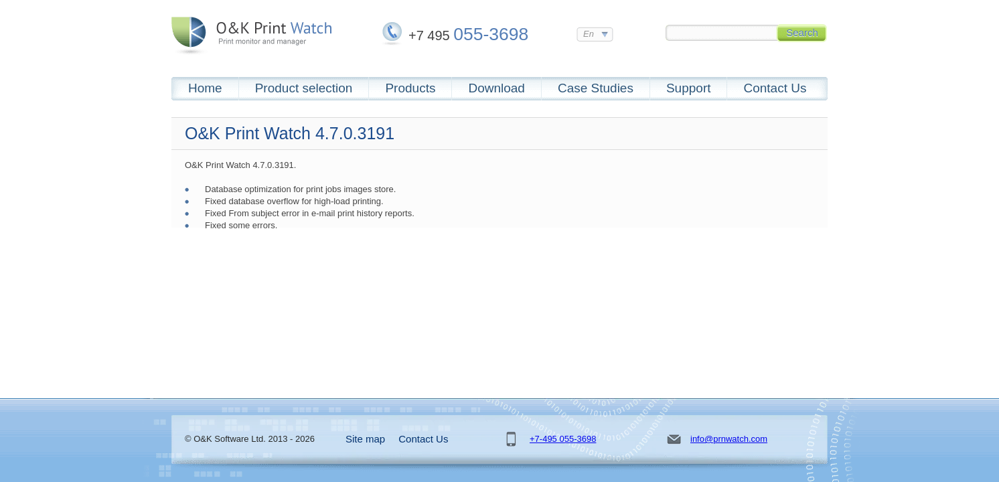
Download (496, 88)
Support (688, 88)
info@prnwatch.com (728, 439)
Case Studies (595, 88)
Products (410, 88)
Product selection (304, 88)
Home (205, 88)
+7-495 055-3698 (563, 439)
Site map (365, 439)
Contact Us (774, 88)
